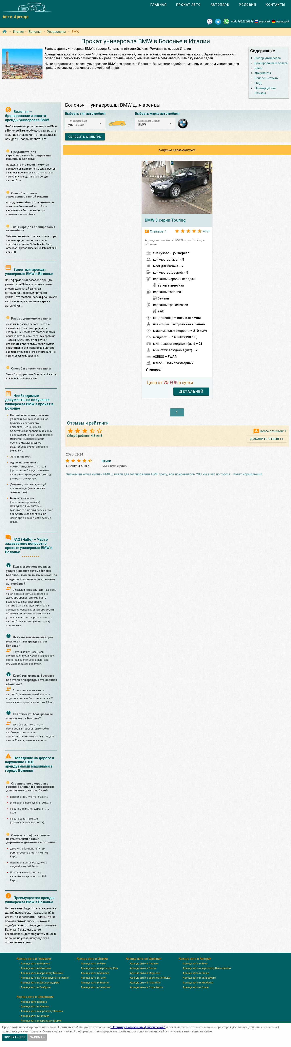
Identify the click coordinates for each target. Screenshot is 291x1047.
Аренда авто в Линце (196, 973)
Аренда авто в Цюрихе (35, 1015)
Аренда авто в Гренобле (145, 982)
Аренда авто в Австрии (195, 959)
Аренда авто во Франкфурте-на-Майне (45, 977)
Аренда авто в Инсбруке (198, 982)
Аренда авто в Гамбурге (36, 987)
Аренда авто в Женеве (35, 1006)
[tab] (158, 5)
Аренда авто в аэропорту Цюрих (41, 1020)
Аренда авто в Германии (34, 959)
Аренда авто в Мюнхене (36, 968)
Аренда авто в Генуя (93, 977)
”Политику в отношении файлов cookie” (138, 1027)
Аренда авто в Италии (92, 959)
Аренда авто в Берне (34, 1001)
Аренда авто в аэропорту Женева (42, 1011)
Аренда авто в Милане (95, 973)
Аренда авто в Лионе (143, 968)
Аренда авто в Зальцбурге (199, 977)
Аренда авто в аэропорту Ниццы (150, 977)
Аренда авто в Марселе (145, 973)
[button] (85, 123)
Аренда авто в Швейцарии (35, 997)
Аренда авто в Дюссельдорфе (40, 982)
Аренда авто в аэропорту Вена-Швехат (207, 968)
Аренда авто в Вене (195, 963)
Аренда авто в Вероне (95, 982)
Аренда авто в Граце (196, 987)
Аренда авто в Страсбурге (146, 987)
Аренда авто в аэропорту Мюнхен (42, 973)
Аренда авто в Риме (93, 963)
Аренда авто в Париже (144, 963)
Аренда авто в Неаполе (95, 987)
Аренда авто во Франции (143, 959)
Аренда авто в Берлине (35, 963)
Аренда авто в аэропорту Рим (99, 968)
